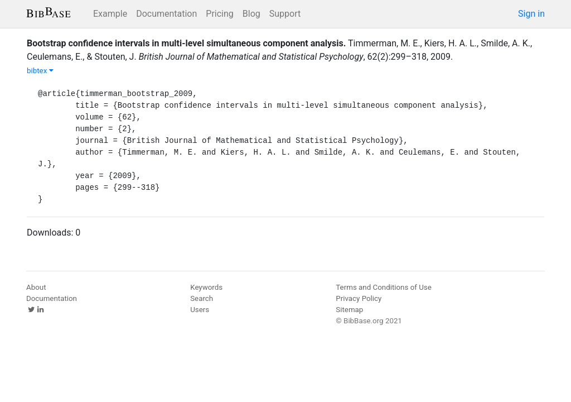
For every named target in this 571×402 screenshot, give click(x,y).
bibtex (40, 70)
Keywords (206, 287)
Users (199, 309)
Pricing (220, 13)
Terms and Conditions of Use (383, 287)
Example (110, 13)
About (36, 287)
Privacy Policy (358, 298)
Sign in (531, 13)
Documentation (166, 13)
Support (285, 13)
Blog (251, 13)
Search (201, 298)
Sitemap (349, 309)
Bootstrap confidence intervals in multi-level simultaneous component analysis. (186, 43)
